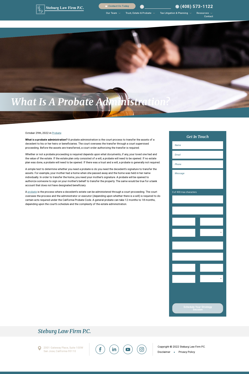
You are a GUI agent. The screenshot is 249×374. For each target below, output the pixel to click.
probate (32, 191)
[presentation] (196, 294)
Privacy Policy (187, 351)
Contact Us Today (118, 6)
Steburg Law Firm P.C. (60, 9)
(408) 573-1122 (196, 6)
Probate (56, 133)
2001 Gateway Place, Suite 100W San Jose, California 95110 (63, 349)
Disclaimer (164, 351)
